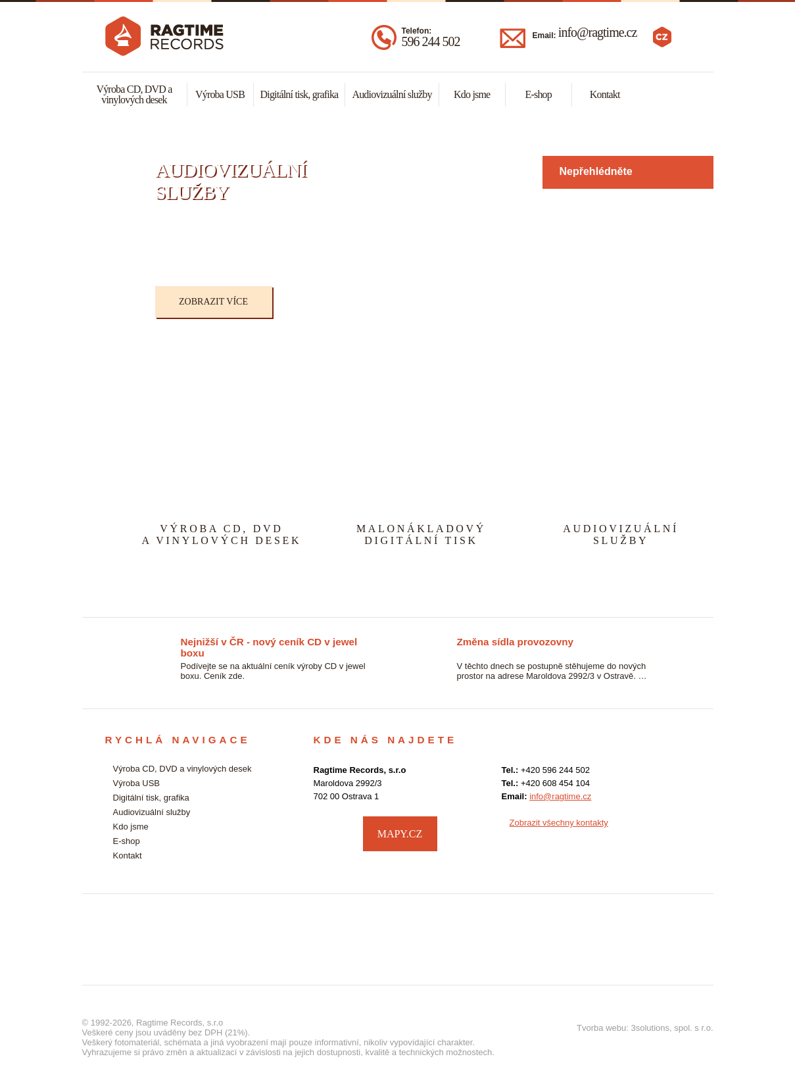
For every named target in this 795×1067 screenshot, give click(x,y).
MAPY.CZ (400, 833)
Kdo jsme (472, 94)
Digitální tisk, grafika (299, 94)
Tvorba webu (601, 1028)
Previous (125, 237)
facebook (677, 832)
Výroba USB (220, 94)
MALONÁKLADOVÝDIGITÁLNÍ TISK (421, 534)
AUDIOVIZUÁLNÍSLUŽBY (621, 534)
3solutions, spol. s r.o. (672, 1028)
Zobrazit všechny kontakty (559, 823)
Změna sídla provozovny (515, 641)
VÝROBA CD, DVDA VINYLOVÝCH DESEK (221, 534)
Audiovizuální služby (391, 94)
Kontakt (605, 94)
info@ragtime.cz (597, 32)
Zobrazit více (213, 302)
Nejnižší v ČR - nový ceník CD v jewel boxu (269, 642)
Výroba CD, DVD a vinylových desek (134, 94)
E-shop (538, 94)
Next (717, 237)
